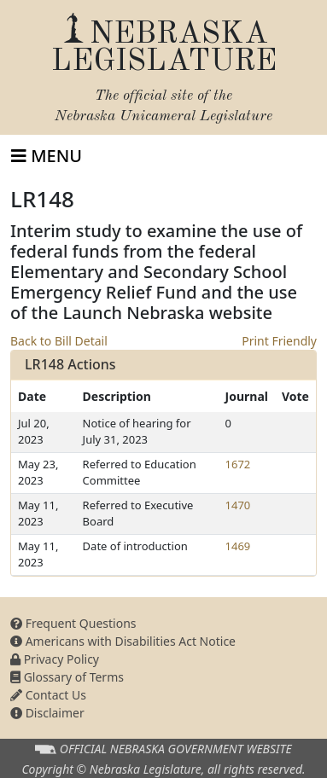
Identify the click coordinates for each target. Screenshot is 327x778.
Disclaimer (47, 713)
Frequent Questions (73, 623)
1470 (238, 505)
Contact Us (48, 695)
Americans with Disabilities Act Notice (123, 641)
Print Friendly (279, 341)
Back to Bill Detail (59, 341)
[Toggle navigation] (46, 156)
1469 (238, 546)
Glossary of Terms (67, 677)
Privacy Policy (54, 659)
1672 (238, 464)
